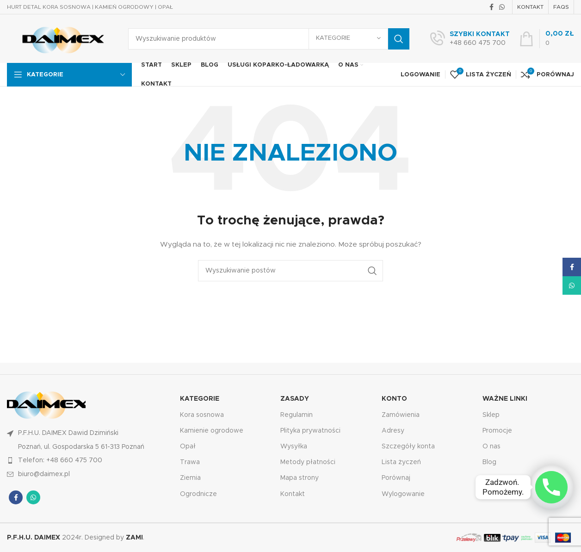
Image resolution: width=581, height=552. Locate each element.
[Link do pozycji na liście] (89, 460)
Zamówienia (401, 415)
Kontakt (292, 494)
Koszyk (493, 494)
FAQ (489, 478)
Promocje (497, 431)
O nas (491, 446)
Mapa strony (299, 478)
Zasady (294, 399)
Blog (489, 462)
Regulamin (296, 415)
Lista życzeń (401, 462)
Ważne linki (504, 399)
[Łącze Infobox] (470, 39)
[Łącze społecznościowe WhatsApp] (501, 7)
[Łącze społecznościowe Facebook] (491, 7)
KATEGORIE (199, 399)
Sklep (491, 415)
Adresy (393, 431)
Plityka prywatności (310, 431)
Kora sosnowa (202, 415)
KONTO (394, 399)
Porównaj (396, 478)
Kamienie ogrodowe (211, 431)
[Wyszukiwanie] (268, 39)
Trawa (190, 462)
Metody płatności (307, 462)
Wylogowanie (403, 494)
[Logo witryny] (60, 38)
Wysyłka (293, 446)
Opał (188, 446)
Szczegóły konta (408, 446)
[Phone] (551, 487)
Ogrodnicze (198, 494)
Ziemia (190, 478)
